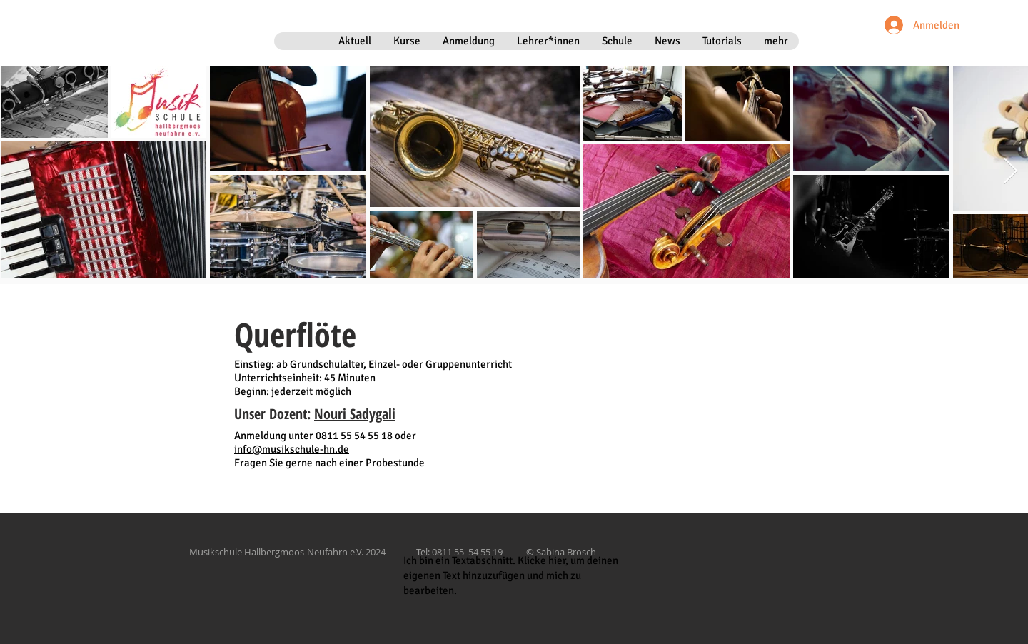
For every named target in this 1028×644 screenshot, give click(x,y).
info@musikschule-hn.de (291, 449)
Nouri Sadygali (354, 413)
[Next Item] (1010, 172)
